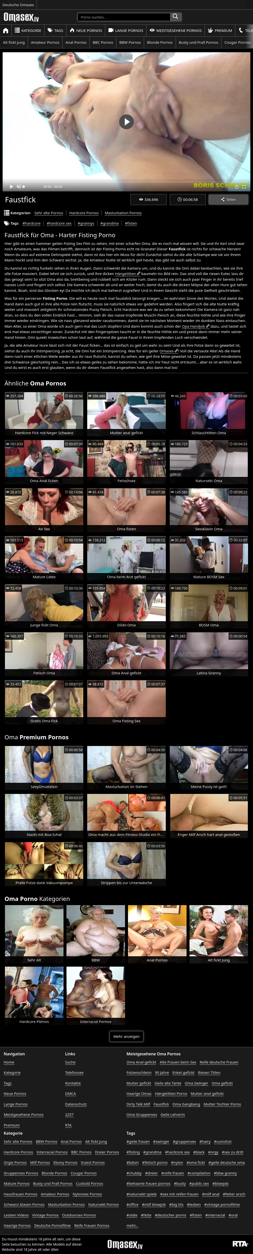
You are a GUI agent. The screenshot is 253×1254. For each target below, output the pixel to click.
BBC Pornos (103, 42)
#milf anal (211, 1193)
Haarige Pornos (17, 1225)
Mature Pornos (17, 1183)
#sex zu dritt (232, 1151)
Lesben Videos (16, 1214)
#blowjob (220, 1183)
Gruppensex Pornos (21, 1172)
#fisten (131, 223)
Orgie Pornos (15, 1162)
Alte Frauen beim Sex (178, 1062)
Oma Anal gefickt (141, 1062)
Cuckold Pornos (89, 1183)
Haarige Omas (138, 1093)
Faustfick (161, 1104)
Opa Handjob (193, 326)
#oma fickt (196, 1162)
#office (132, 1204)
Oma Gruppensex (141, 1114)
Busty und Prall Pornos (198, 42)
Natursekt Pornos (103, 1204)
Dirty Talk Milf (138, 1104)
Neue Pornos (85, 30)
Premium (220, 30)
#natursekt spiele (141, 1193)
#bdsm (132, 1162)
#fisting (133, 1151)
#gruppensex (184, 1141)
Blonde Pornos (159, 42)
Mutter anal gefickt (207, 1093)
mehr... (132, 1225)
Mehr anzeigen (126, 1036)
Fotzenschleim (138, 1072)
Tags (55, 30)
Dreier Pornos (107, 1151)
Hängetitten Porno (171, 1093)
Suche (70, 1062)
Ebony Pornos (65, 1162)
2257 (69, 1114)
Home (9, 1062)
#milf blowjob (154, 1204)
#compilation (199, 1172)
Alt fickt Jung (14, 42)
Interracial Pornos (52, 1151)
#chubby (134, 1172)
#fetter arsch (234, 1193)
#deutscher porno (170, 1214)
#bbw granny (225, 1172)
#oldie (131, 1214)
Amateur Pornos (45, 42)
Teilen (228, 199)
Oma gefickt (222, 1083)
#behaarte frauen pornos (148, 1183)
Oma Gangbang (186, 1104)
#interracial (215, 1214)
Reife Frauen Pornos (91, 1225)
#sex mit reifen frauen (179, 1193)
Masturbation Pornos (123, 212)
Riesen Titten (209, 1072)
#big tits (176, 1204)
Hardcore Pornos (84, 212)
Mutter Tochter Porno (222, 1104)
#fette (146, 1214)
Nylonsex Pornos (87, 1193)
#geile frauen (138, 1141)
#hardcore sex (59, 223)
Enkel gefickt (183, 1072)
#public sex (199, 1183)
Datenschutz (76, 1104)
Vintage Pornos (45, 1214)
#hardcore (31, 223)
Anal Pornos (75, 42)
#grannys (86, 223)
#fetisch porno (155, 1162)
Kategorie (28, 30)
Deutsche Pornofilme (52, 1225)
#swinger (161, 1141)
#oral (233, 1214)
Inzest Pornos (93, 1162)
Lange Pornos (125, 30)
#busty (180, 1183)
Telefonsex (74, 1072)
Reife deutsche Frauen (219, 1062)
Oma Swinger (196, 1083)
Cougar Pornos (84, 1172)
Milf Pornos (40, 1162)
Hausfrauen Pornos (20, 1193)
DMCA (70, 1093)
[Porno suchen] (124, 17)
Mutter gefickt (138, 1083)
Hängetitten (125, 273)
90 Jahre (162, 1072)
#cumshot (223, 1141)
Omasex (167, 350)
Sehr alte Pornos (48, 212)
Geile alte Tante (168, 1083)
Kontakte (73, 1083)
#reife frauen (172, 1172)
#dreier (151, 1172)
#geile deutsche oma (227, 1162)
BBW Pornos (130, 42)
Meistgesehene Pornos (175, 30)
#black (199, 1151)
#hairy (205, 1141)
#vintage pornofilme (222, 1204)
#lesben (194, 1204)
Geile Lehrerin (173, 1114)
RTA (68, 1125)
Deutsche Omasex (18, 4)
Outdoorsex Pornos (79, 1214)
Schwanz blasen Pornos (24, 1204)
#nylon (177, 1162)
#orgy (213, 1151)
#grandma (109, 223)
